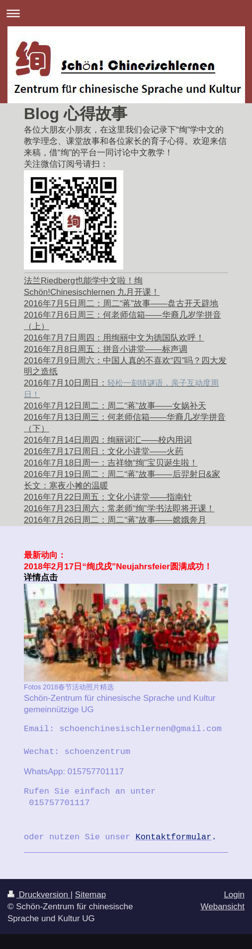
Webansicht (222, 906)
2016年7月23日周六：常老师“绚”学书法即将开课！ (119, 508)
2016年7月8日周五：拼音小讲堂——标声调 (105, 349)
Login (234, 894)
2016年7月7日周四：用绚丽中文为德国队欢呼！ (114, 337)
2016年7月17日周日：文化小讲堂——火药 (103, 451)
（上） (36, 326)
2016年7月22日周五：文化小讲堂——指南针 (108, 497)
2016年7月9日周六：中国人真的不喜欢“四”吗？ (112, 360)
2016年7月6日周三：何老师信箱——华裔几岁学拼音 (122, 315)
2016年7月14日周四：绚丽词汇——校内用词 (108, 440)
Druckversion (39, 894)
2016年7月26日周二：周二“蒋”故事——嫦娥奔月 (115, 520)
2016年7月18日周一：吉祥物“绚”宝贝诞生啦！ (111, 463)
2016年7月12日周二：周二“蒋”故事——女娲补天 (115, 405)
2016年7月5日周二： (121, 303)
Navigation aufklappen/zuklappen (126, 13)
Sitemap (90, 894)
